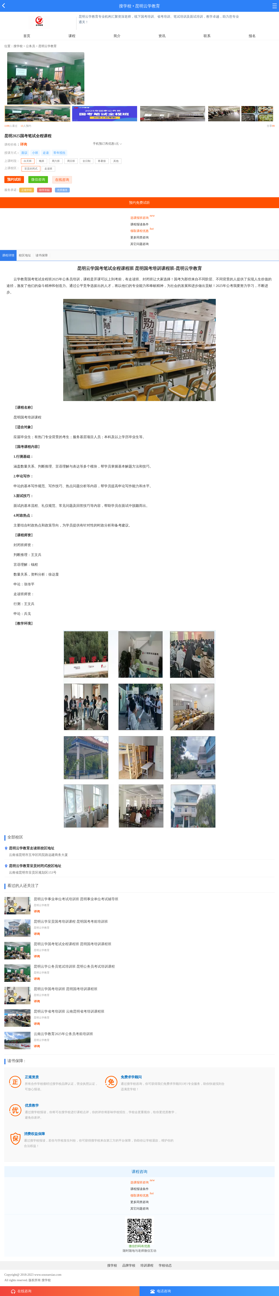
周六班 (56, 161)
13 (22, 125)
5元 (116, 143)
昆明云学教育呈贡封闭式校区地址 (32, 866)
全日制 (86, 161)
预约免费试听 (139, 202)
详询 (23, 144)
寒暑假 (102, 161)
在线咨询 (21, 1291)
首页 (26, 36)
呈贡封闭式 (30, 168)
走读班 (48, 168)
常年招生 (59, 152)
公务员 (30, 46)
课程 (71, 36)
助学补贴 (44, 190)
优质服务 (62, 190)
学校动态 (165, 1265)
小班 (35, 152)
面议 (24, 152)
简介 (117, 36)
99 (273, 125)
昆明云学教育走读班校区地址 (29, 848)
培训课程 (146, 1265)
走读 (46, 152)
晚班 (41, 161)
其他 (116, 161)
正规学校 (26, 190)
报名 (252, 36)
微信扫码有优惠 (139, 1246)
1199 (7, 125)
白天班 (29, 161)
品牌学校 (128, 1265)
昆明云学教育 (147, 6)
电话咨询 (160, 1291)
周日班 (71, 161)
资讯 (161, 36)
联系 (207, 36)
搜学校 (125, 6)
